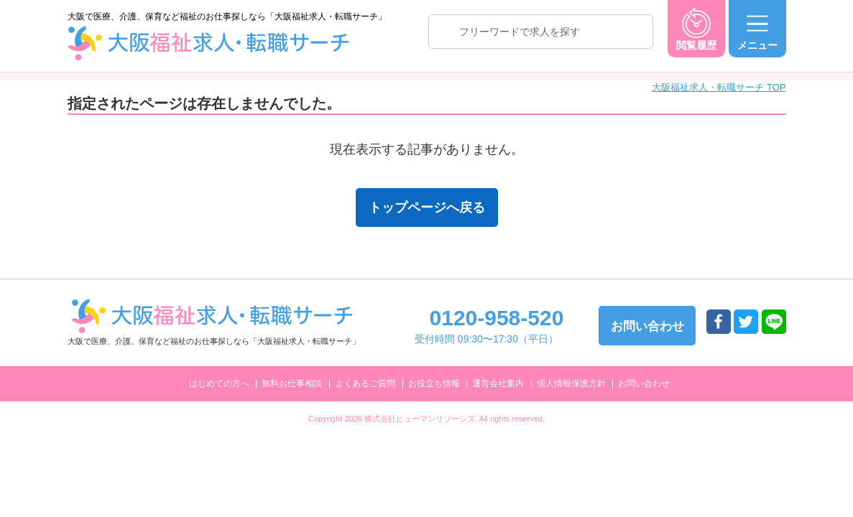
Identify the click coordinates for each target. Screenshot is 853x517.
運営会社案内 (498, 383)
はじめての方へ (219, 383)
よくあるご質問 (365, 383)
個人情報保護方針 (571, 383)
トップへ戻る (806, 388)
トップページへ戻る (427, 207)
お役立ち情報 (434, 383)
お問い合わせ (644, 383)
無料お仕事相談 (292, 383)
